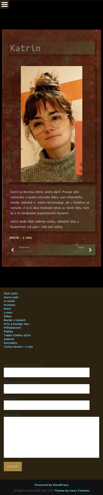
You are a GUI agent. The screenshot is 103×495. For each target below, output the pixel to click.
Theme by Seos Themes (72, 490)
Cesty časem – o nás (18, 346)
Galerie (9, 339)
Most (7, 308)
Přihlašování (12, 327)
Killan (8, 316)
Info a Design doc (16, 324)
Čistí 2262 (11, 293)
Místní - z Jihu (21, 237)
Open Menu (4, 4)
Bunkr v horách (15, 320)
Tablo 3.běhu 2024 (17, 335)
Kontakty (10, 343)
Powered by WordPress (51, 485)
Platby (8, 331)
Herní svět (11, 297)
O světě (9, 301)
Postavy (9, 305)
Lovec (8, 312)
